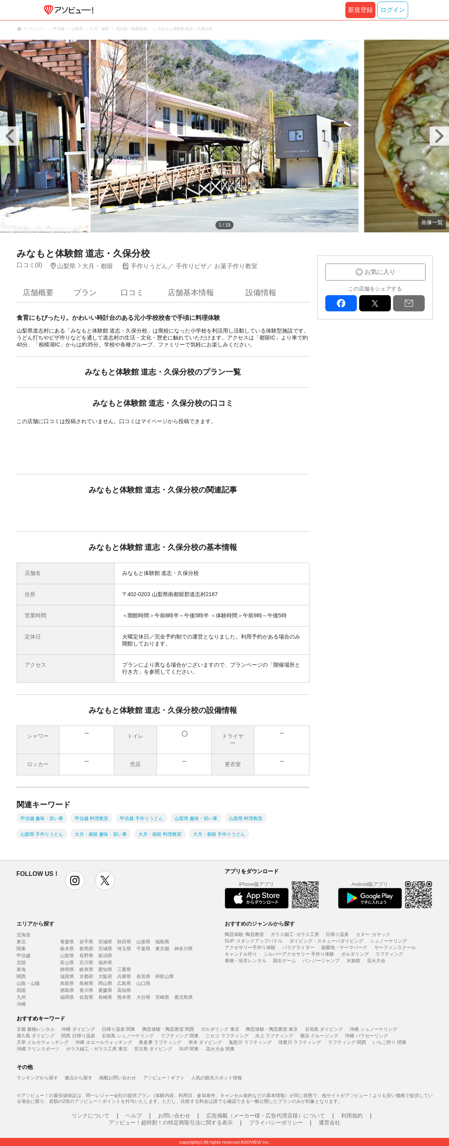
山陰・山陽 (28, 983)
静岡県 (67, 969)
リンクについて (90, 1115)
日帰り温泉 (337, 934)
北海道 (23, 935)
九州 (21, 997)
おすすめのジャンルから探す (260, 924)
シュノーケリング (388, 941)
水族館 (353, 960)
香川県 (86, 990)
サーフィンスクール (395, 947)
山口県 (143, 983)
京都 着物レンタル (36, 1029)
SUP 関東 (189, 1049)
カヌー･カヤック (373, 934)
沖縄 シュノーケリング (373, 1029)
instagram (74, 880)
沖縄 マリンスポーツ (38, 1049)
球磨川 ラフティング (299, 1042)
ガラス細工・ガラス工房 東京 (96, 1049)
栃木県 (67, 948)
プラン (85, 292)
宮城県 (105, 941)
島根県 (86, 983)
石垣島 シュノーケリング (128, 1035)
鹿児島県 (183, 997)
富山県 (67, 962)
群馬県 (86, 948)
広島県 (124, 983)
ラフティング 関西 (347, 1042)
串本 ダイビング (205, 1042)
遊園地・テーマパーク (344, 947)
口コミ (132, 292)
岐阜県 (86, 969)
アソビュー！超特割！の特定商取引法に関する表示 (171, 1122)
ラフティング (389, 954)
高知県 (124, 990)
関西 (21, 976)
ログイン (392, 10)
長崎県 (105, 997)
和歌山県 (164, 976)
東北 (21, 941)
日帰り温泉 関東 (118, 1029)
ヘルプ (134, 1115)
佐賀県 (86, 997)
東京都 (162, 948)
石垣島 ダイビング (324, 1029)
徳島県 (67, 990)
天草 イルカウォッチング (43, 1042)
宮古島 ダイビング (153, 1049)
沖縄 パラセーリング (366, 1035)
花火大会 (376, 960)
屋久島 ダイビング (36, 1035)
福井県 (105, 962)
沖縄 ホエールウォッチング (103, 1042)
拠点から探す (78, 1077)
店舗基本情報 (191, 292)
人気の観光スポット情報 (216, 1077)
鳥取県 (67, 983)
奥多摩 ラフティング (160, 1042)
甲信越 (23, 955)
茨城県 (105, 948)
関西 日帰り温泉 (78, 1035)
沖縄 (21, 1004)
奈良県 (143, 976)
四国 (21, 990)
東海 (21, 969)
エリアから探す (35, 924)
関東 (21, 948)
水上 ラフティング (274, 1035)
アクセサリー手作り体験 (250, 947)
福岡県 (67, 997)
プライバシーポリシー (276, 1122)
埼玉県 (124, 948)
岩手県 (86, 941)
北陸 (21, 962)
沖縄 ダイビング (78, 1029)
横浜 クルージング (319, 1035)
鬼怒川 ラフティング (250, 1042)
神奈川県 (183, 948)
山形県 (143, 941)
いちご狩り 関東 (389, 1042)
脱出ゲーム (284, 960)
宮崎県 (162, 997)
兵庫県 (124, 976)
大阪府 (105, 976)
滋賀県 (67, 976)
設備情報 (261, 292)
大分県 (143, 997)
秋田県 (124, 941)
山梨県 (67, 955)
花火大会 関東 (220, 1049)
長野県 (86, 955)
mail (409, 303)
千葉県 (143, 948)
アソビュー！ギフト (164, 1077)
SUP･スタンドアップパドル (254, 941)
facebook (341, 303)
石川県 (86, 962)
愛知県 (105, 969)
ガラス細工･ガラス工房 (295, 934)
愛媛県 (105, 990)
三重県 (124, 969)
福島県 (162, 941)
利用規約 (352, 1115)
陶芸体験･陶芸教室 (244, 934)
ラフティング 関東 (180, 1035)
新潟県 (105, 955)
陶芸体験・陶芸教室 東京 (272, 1029)
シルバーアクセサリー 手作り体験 (299, 954)
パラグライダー (298, 947)
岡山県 (105, 983)
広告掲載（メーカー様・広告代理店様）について (265, 1115)
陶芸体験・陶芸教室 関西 (168, 1029)
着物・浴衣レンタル (245, 960)
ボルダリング (355, 954)
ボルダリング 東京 (220, 1029)
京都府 (86, 976)
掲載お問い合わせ (117, 1077)
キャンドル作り (241, 954)
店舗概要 (38, 292)
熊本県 (124, 997)
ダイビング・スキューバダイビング (326, 941)
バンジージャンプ (321, 960)
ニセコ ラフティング (226, 1035)
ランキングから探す (37, 1077)
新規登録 (360, 10)
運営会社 (329, 1122)
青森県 (67, 941)
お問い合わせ (174, 1115)
